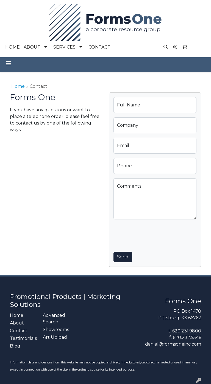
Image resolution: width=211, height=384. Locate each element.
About (17, 323)
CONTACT (99, 47)
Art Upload (55, 337)
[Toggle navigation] (8, 63)
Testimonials (23, 338)
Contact (18, 330)
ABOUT (32, 47)
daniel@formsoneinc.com (173, 344)
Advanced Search (54, 318)
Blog (15, 346)
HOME (12, 47)
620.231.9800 (186, 331)
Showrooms (56, 329)
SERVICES (64, 47)
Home (18, 86)
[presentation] (155, 234)
